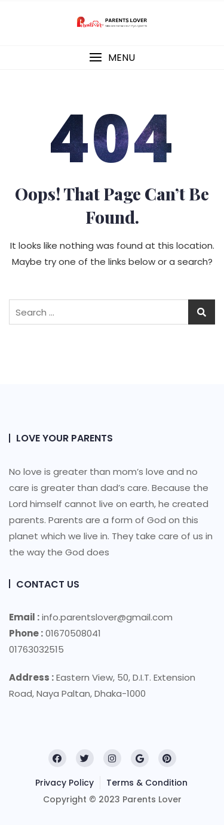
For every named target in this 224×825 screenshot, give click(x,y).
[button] (112, 57)
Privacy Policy (64, 783)
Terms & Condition (147, 783)
